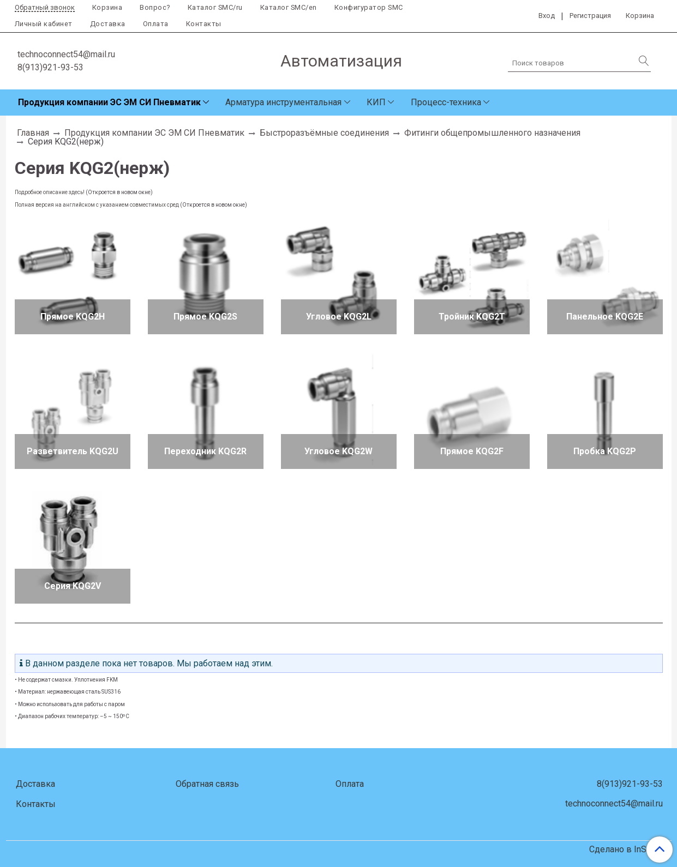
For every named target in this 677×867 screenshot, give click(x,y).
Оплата (156, 24)
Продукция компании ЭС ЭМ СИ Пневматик (109, 102)
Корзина (107, 7)
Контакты (203, 24)
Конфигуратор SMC (368, 7)
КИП (376, 102)
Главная (33, 133)
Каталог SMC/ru (215, 7)
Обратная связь (207, 784)
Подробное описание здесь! (50, 192)
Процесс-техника (446, 102)
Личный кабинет (44, 24)
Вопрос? (155, 7)
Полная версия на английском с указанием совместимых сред (97, 205)
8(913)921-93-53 (50, 67)
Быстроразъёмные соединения (324, 133)
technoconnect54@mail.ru (66, 54)
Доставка (107, 24)
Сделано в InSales (626, 849)
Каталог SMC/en (288, 7)
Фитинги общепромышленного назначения (492, 133)
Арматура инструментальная (283, 102)
